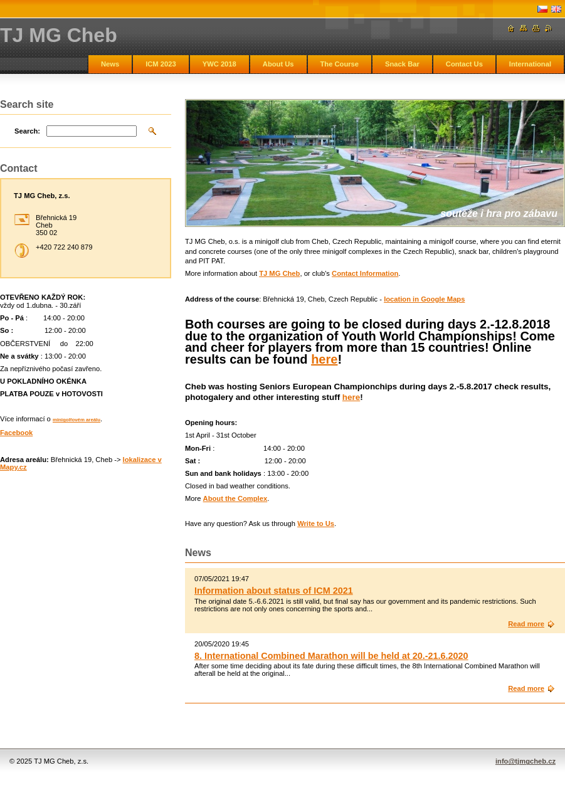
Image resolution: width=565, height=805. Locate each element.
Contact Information (365, 273)
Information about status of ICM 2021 (273, 591)
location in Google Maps (424, 299)
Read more (526, 624)
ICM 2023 (160, 64)
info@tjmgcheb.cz (525, 761)
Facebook (16, 432)
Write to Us (315, 523)
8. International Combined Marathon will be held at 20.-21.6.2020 (331, 656)
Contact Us (464, 64)
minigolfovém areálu (76, 420)
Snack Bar (402, 64)
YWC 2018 (219, 64)
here (324, 359)
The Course (339, 64)
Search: (27, 131)
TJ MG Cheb (279, 273)
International (530, 64)
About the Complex (235, 498)
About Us (278, 64)
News (110, 64)
